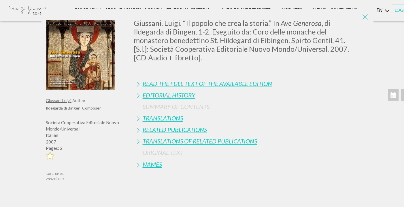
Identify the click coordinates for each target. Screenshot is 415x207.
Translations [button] (163, 118)
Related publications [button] (175, 129)
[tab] (251, 83)
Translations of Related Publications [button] (200, 141)
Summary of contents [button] (176, 106)
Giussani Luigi (58, 100)
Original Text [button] (163, 152)
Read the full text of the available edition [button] (207, 83)
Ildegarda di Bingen (63, 108)
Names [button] (152, 164)
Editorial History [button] (169, 95)
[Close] (365, 17)
